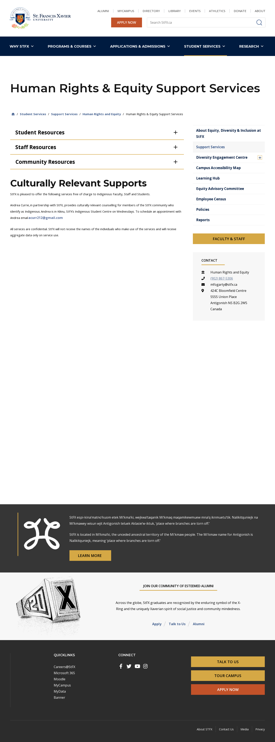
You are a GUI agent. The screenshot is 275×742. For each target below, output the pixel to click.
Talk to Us (177, 624)
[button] (23, 46)
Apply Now (126, 22)
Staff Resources (35, 147)
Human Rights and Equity (102, 114)
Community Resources (45, 161)
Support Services (64, 114)
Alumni (199, 624)
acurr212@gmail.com (45, 217)
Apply (156, 624)
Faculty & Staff (229, 238)
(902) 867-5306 (221, 278)
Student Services (33, 114)
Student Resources (40, 132)
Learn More (90, 555)
